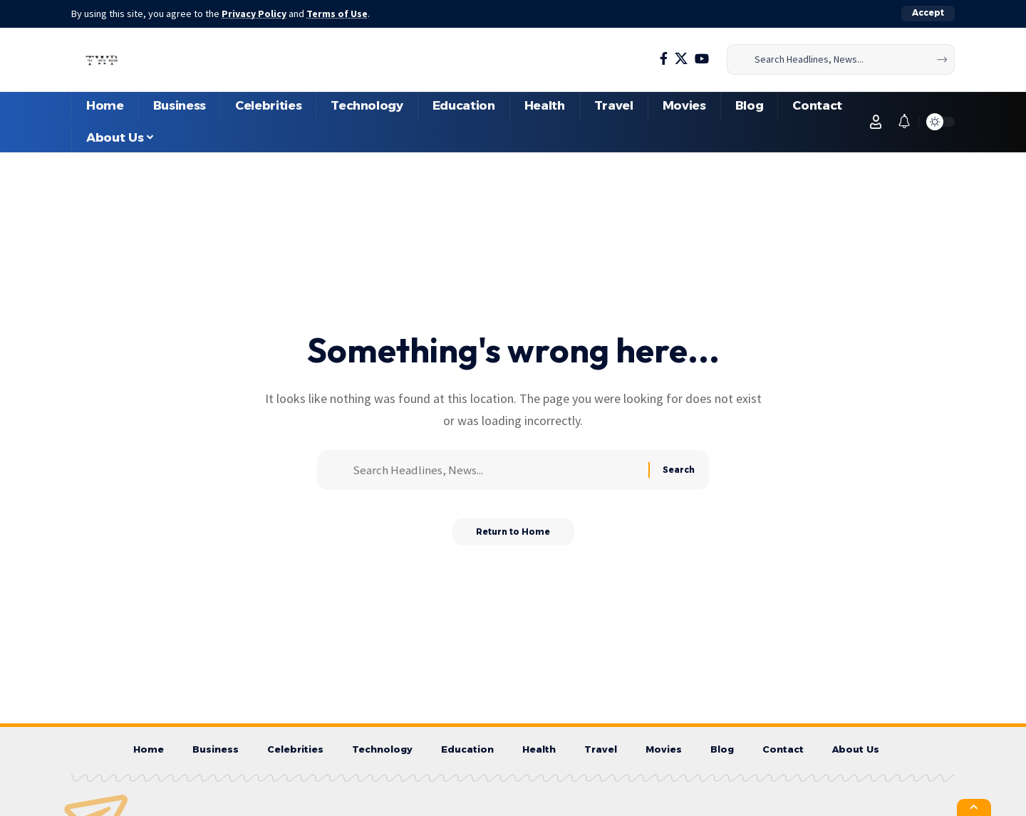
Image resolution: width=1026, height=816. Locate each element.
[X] (681, 59)
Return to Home (513, 536)
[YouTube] (701, 59)
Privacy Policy (255, 13)
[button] (928, 13)
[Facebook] (663, 59)
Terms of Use (339, 13)
